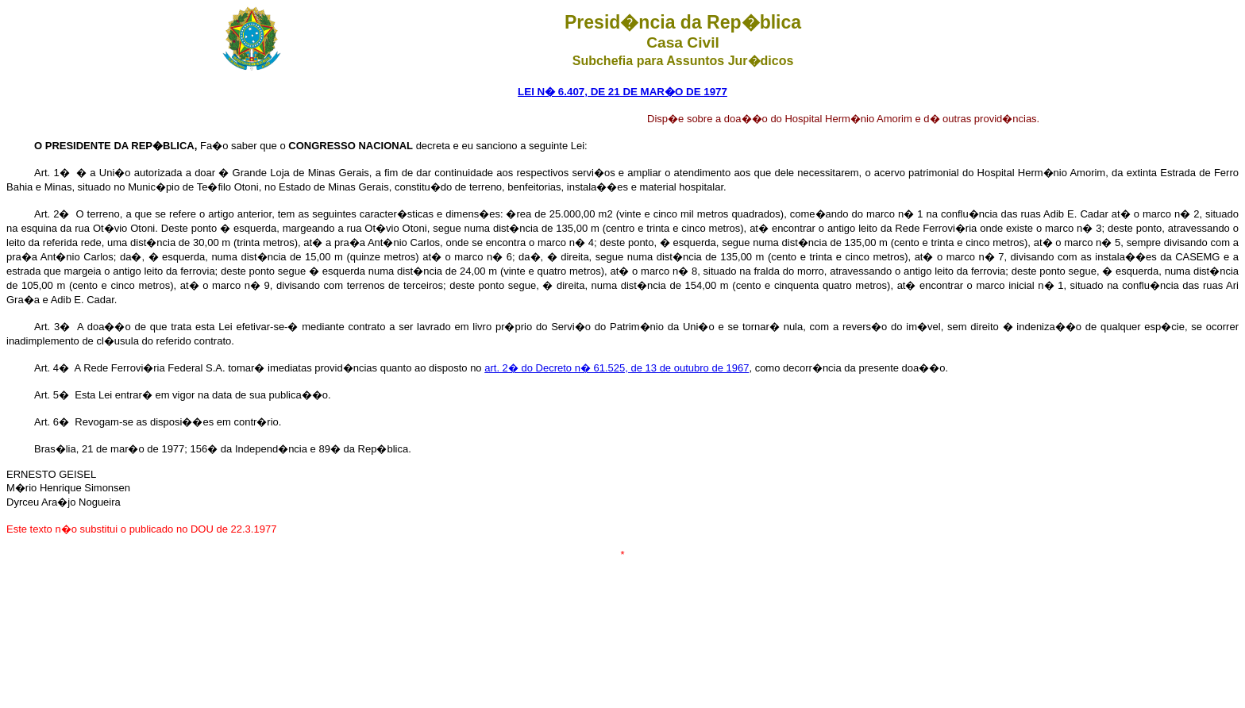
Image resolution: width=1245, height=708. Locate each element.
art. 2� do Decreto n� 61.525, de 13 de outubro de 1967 (616, 368)
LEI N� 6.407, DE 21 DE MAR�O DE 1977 (622, 92)
